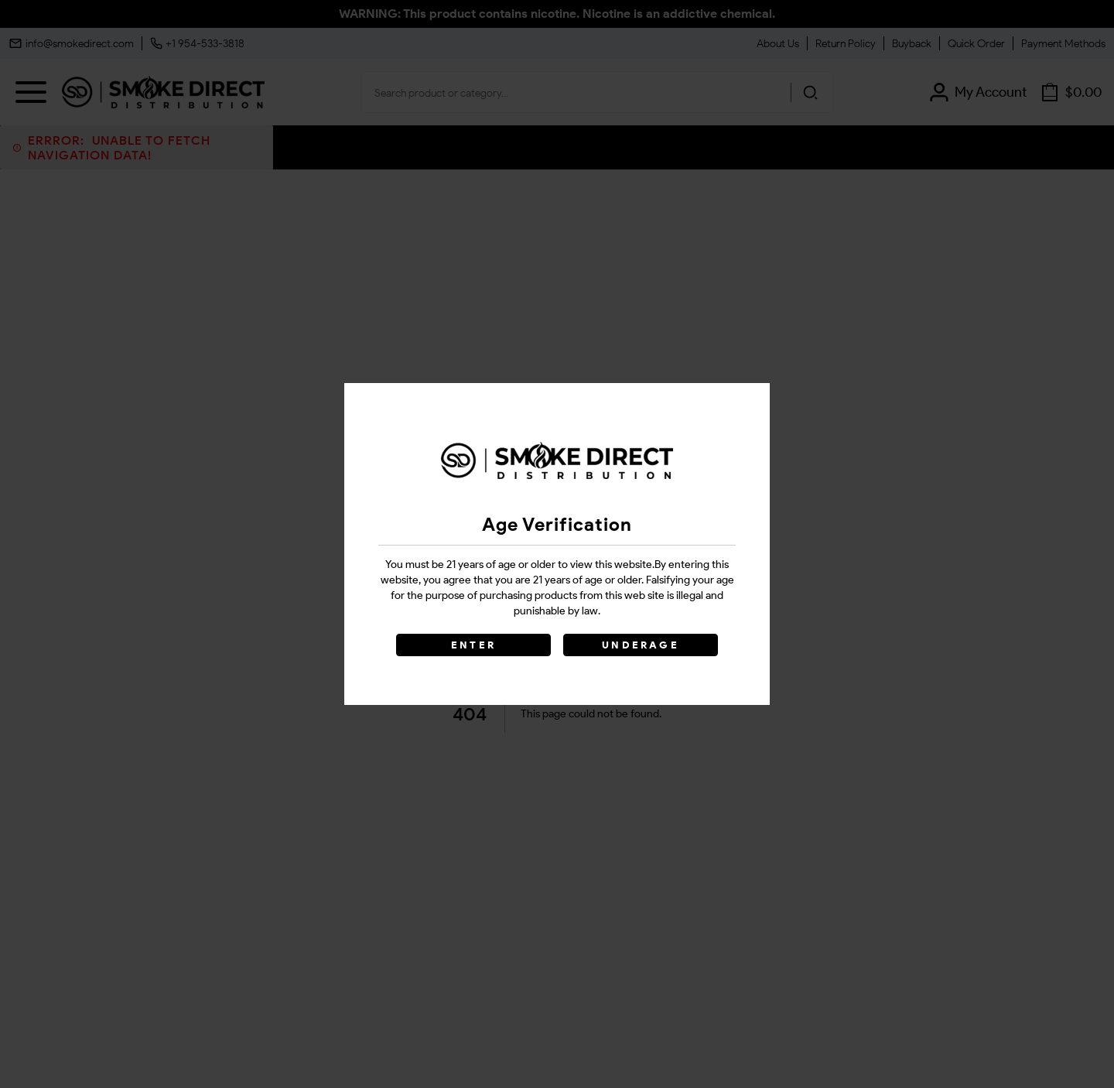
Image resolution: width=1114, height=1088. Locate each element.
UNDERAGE (640, 645)
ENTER (473, 645)
